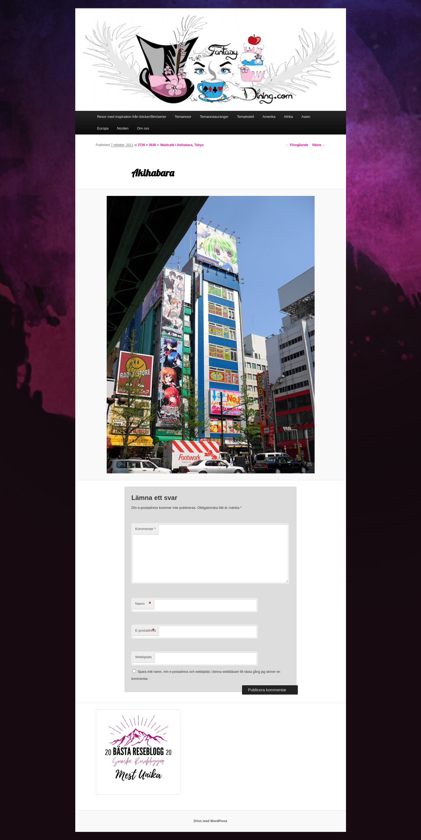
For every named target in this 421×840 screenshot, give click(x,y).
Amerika (269, 117)
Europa (103, 128)
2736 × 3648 (147, 145)
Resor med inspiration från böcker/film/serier (131, 117)
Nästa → (318, 145)
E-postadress (145, 631)
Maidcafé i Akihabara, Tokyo (182, 145)
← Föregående (297, 145)
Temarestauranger (214, 117)
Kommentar (145, 529)
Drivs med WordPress (210, 821)
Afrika (288, 117)
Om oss (143, 128)
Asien (305, 117)
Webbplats (143, 657)
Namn (143, 604)
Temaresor (183, 117)
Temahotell (245, 117)
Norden (123, 128)
